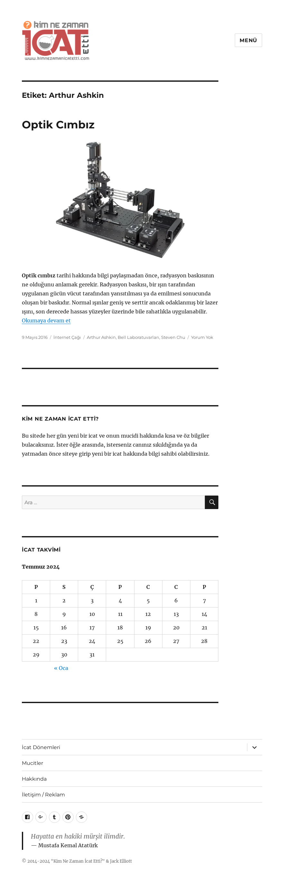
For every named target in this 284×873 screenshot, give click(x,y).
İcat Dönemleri (41, 747)
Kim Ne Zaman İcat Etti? (77, 861)
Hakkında (34, 779)
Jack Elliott (121, 861)
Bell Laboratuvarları (138, 337)
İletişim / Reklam (43, 795)
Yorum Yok (202, 337)
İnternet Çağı (67, 337)
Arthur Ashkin (101, 337)
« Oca (61, 668)
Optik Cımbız (58, 124)
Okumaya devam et (46, 320)
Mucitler (32, 763)
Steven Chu (173, 337)
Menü (248, 40)
